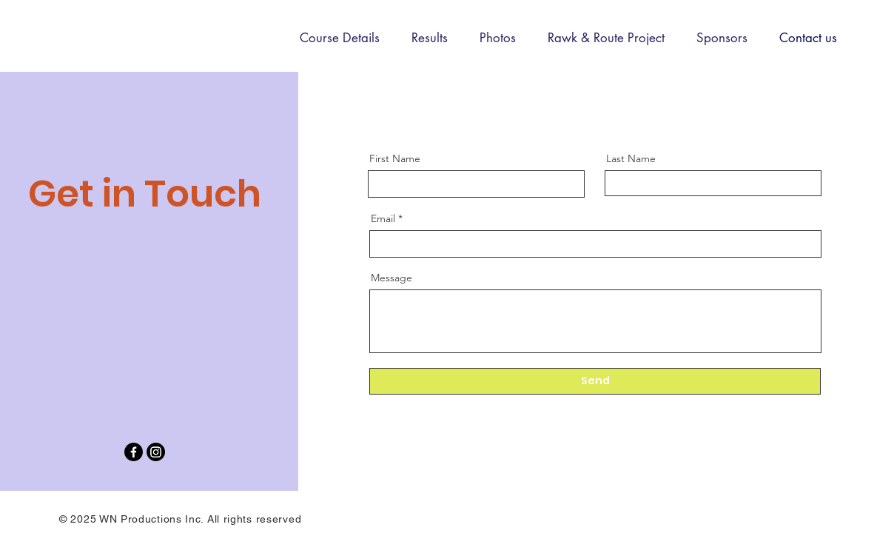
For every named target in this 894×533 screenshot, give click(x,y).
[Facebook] (133, 452)
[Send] (595, 381)
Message (391, 277)
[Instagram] (156, 452)
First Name (394, 158)
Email (383, 218)
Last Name (631, 158)
